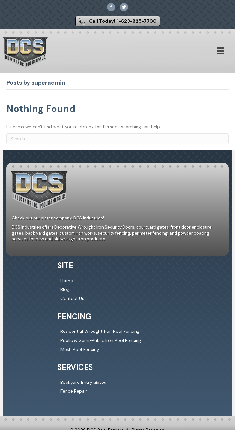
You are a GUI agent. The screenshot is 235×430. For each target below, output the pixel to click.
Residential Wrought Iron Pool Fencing (99, 331)
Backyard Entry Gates (83, 382)
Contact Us (72, 298)
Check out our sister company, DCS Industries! (58, 218)
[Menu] (221, 51)
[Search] (117, 138)
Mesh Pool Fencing (79, 349)
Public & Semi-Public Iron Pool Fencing (100, 340)
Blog (64, 289)
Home (66, 280)
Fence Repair (73, 391)
